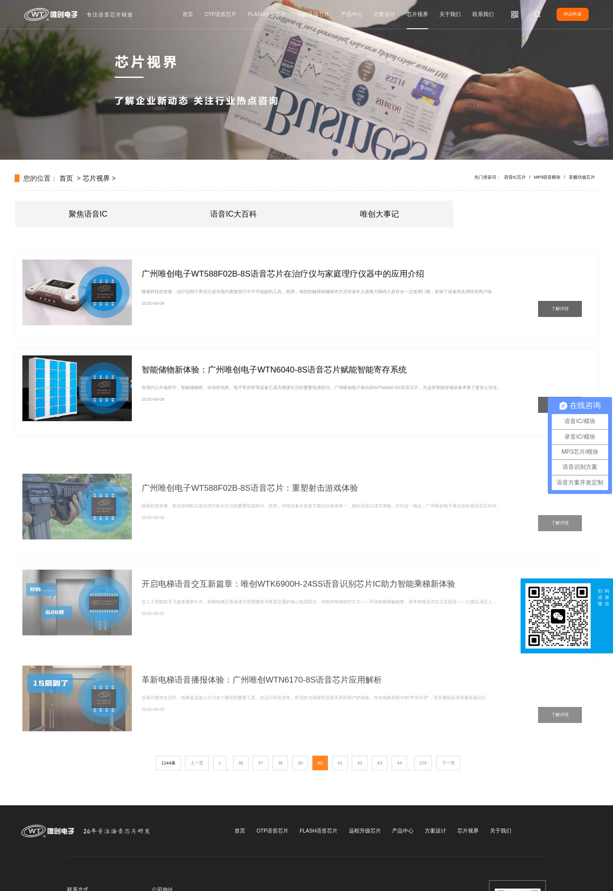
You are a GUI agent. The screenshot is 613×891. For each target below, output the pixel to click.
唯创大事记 (379, 214)
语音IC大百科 (233, 214)
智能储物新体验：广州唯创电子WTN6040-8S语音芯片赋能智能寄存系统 (274, 369)
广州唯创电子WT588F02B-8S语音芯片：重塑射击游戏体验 (250, 512)
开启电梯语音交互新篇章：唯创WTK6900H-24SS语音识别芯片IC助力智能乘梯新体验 (298, 608)
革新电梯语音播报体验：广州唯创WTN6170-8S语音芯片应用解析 (262, 703)
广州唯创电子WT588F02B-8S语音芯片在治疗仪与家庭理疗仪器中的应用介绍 (283, 273)
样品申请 (572, 14)
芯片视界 (417, 14)
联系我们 (483, 14)
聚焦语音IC (88, 214)
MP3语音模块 (547, 177)
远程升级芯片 (313, 14)
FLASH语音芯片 (267, 14)
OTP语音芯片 (221, 14)
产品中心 (351, 14)
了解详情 (560, 308)
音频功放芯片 (582, 177)
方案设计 (384, 14)
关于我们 (450, 14)
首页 (187, 14)
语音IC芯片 (515, 177)
